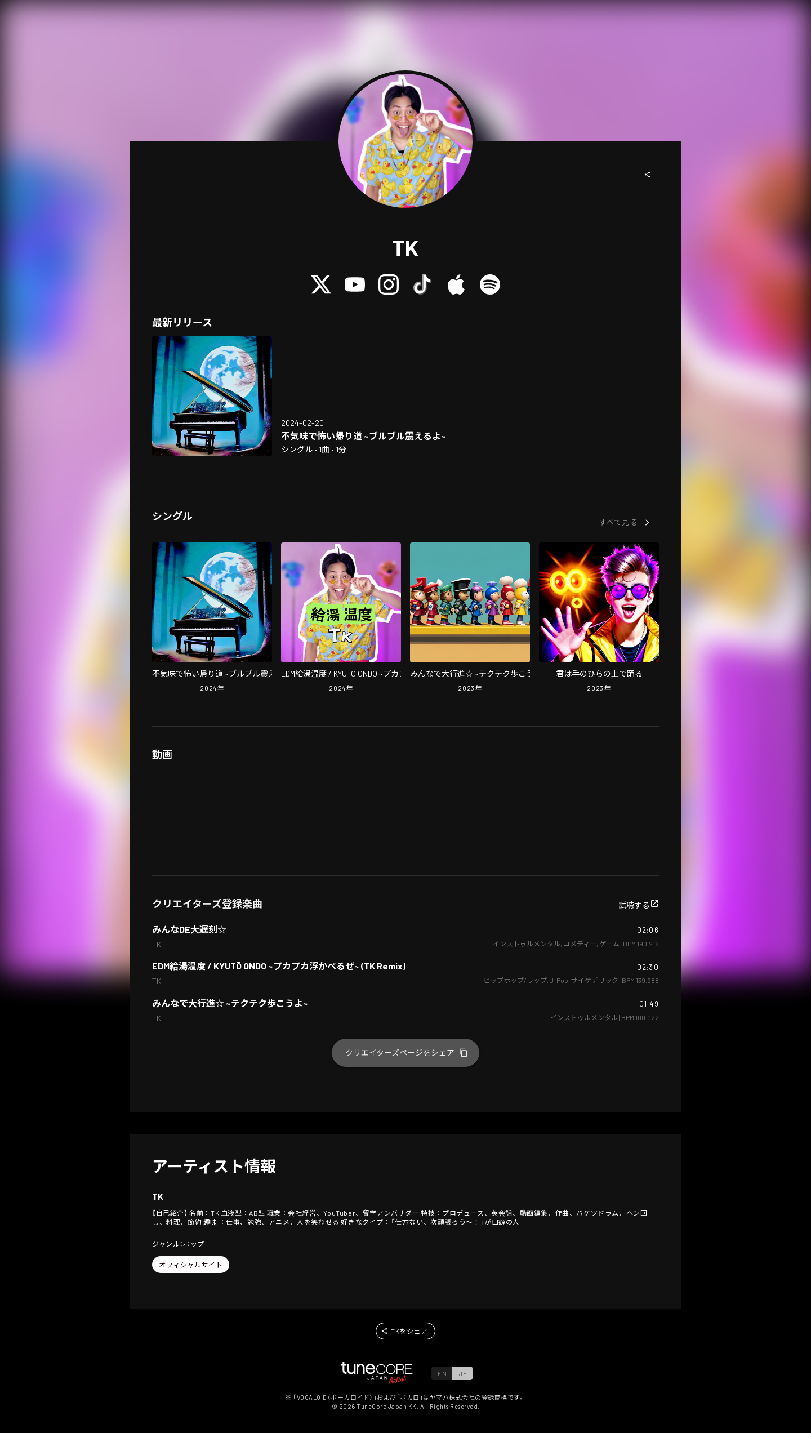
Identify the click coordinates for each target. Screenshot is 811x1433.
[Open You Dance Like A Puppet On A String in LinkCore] (599, 618)
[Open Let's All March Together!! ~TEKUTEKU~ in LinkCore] (470, 618)
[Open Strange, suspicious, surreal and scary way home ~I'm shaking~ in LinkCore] (212, 396)
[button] (647, 174)
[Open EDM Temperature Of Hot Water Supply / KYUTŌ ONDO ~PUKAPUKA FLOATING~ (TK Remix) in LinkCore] (341, 618)
